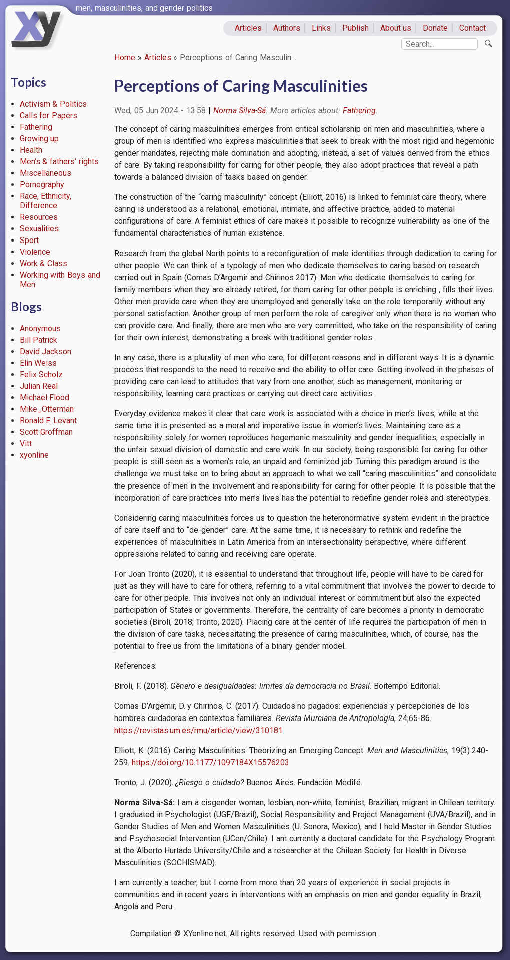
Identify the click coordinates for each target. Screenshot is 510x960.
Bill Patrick (39, 340)
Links (321, 28)
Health (31, 150)
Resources (39, 217)
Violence (35, 252)
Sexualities (39, 228)
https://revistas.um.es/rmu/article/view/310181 (198, 730)
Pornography (42, 184)
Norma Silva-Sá (239, 110)
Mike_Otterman (47, 409)
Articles (248, 28)
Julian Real (39, 386)
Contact (472, 28)
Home (124, 57)
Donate (435, 28)
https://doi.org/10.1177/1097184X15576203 (210, 762)
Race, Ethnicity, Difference (46, 200)
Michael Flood (45, 397)
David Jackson (46, 351)
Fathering (36, 127)
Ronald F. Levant (48, 420)
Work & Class (44, 263)
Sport (29, 240)
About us (396, 28)
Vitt (26, 443)
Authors (286, 28)
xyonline (34, 455)
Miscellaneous (45, 173)
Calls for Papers (49, 115)
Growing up (39, 138)
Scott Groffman (46, 432)
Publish (355, 28)
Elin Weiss (38, 363)
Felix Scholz (41, 374)
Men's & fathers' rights (59, 161)
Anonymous (40, 328)
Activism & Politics (53, 104)
